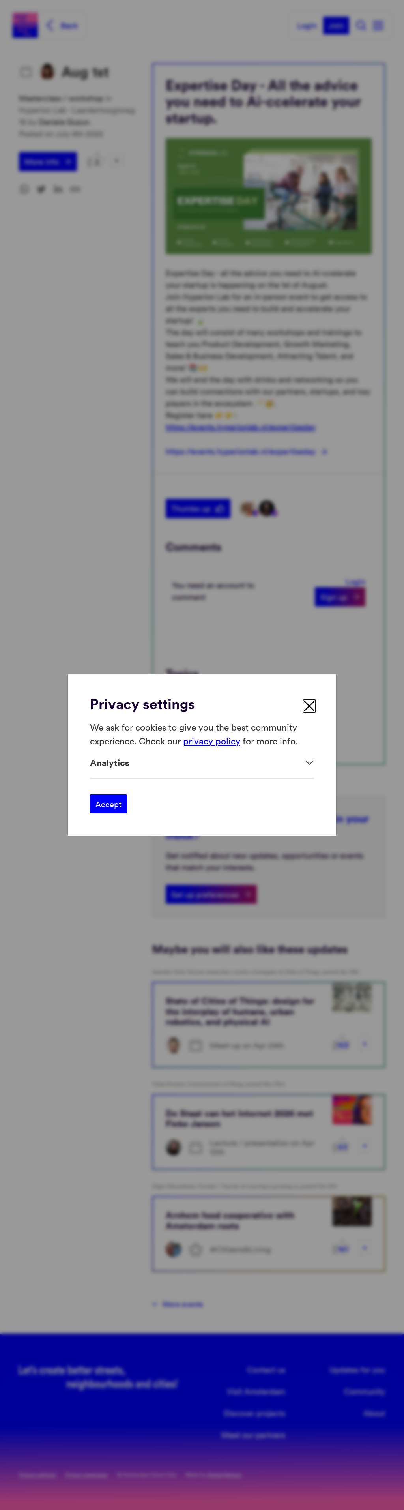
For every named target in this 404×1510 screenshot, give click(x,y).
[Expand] (202, 763)
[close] (309, 706)
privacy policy (211, 740)
